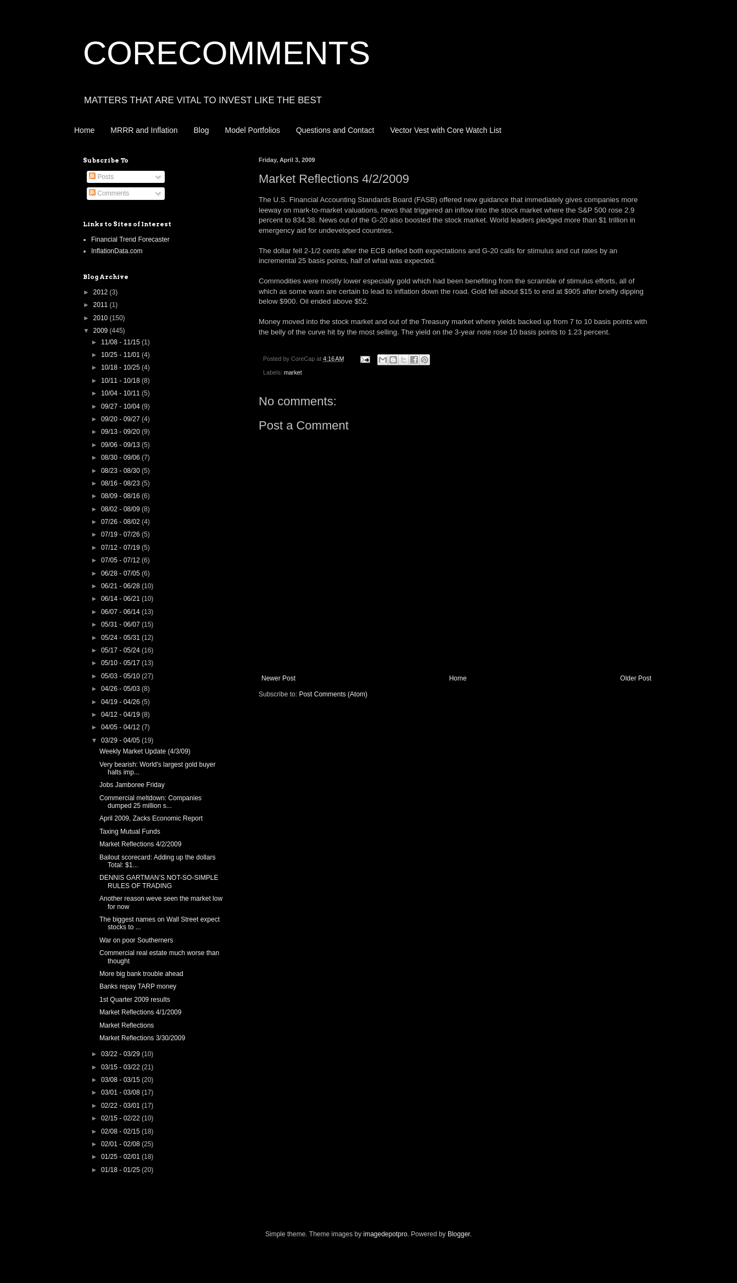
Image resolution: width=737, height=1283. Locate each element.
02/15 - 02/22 (121, 1118)
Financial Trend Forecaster (130, 239)
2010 (101, 318)
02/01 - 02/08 (121, 1144)
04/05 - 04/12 (121, 727)
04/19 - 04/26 (121, 702)
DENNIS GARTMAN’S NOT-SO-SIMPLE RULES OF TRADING (158, 881)
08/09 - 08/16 (121, 496)
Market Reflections (126, 1025)
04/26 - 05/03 (121, 689)
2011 (101, 305)
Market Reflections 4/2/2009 (140, 844)
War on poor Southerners (136, 940)
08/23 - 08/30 (121, 471)
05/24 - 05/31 (121, 638)
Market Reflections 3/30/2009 (142, 1038)
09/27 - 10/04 (121, 406)
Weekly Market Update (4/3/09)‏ (145, 751)
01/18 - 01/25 (121, 1170)
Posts (101, 177)
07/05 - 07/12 (121, 560)
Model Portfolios (252, 130)
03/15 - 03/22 (121, 1067)
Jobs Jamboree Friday (132, 785)
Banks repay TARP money (137, 986)
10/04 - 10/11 (121, 393)
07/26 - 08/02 (121, 522)
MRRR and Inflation (143, 130)
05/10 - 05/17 (121, 663)
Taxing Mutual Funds (129, 831)
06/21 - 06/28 (121, 586)
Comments (109, 193)
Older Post (635, 678)
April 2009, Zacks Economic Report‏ (151, 818)
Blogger (459, 1234)
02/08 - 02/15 (121, 1131)
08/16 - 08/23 (121, 483)
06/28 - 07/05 (121, 573)
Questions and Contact (335, 130)
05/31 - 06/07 (121, 624)
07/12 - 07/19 (121, 547)
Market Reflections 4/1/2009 (140, 1012)
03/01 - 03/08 (121, 1092)
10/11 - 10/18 (121, 380)
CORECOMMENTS (226, 53)
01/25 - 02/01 (121, 1157)
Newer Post (278, 678)
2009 (101, 330)
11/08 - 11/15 (121, 342)
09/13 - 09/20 (121, 432)
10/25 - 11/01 (121, 355)
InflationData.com (116, 251)
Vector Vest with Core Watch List (445, 130)
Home (84, 130)
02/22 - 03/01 (121, 1105)
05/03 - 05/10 (121, 676)
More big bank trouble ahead (141, 974)
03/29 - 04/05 (121, 740)
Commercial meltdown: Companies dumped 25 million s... (150, 802)
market (293, 372)
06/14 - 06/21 (121, 599)
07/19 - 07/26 (121, 534)
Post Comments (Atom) (333, 694)
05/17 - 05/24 (121, 650)
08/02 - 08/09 (121, 509)
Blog (201, 130)
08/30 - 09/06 (121, 457)
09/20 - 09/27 (121, 419)
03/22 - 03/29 (121, 1054)
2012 (101, 292)
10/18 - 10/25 (121, 367)
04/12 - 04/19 (121, 714)
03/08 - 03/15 (121, 1080)
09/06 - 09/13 (121, 445)
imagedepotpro (385, 1234)
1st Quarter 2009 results (134, 999)
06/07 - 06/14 (121, 612)
